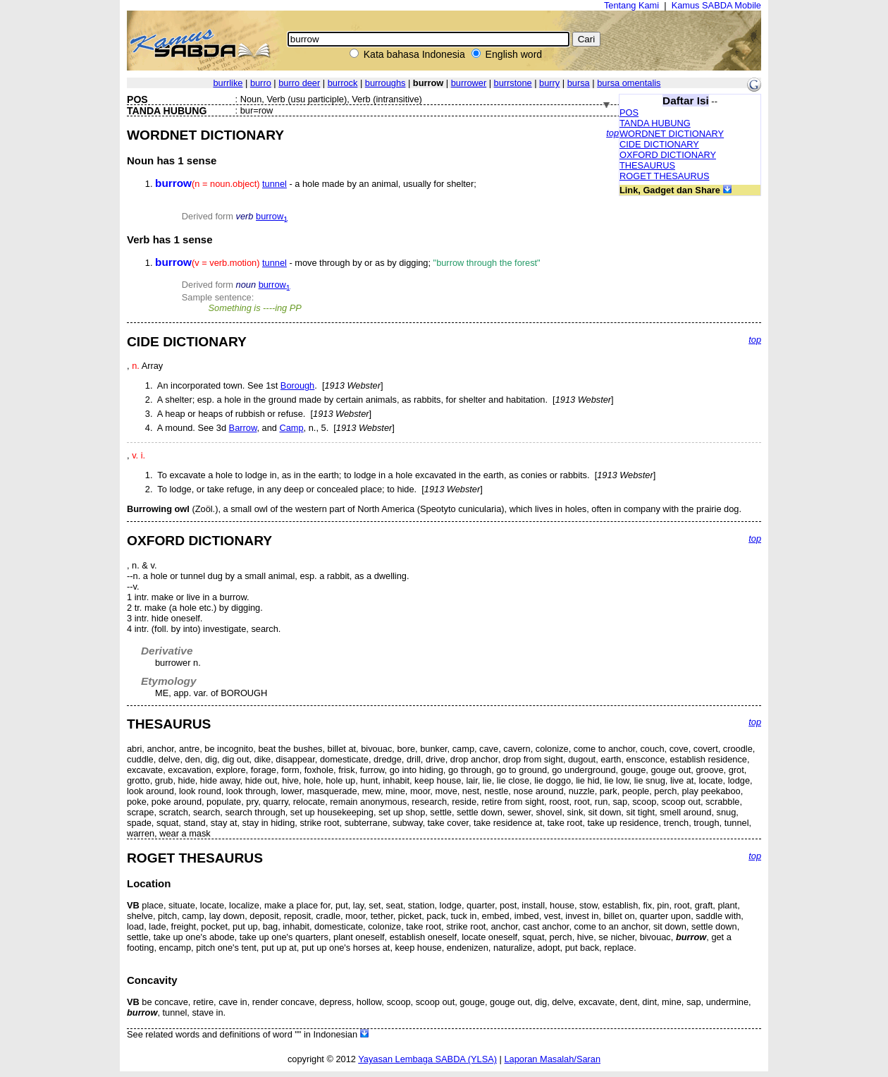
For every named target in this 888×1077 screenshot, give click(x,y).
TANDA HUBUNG (655, 123)
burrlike (227, 83)
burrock (343, 83)
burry (549, 83)
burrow (272, 216)
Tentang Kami (631, 5)
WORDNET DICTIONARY (671, 133)
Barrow (243, 427)
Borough (297, 385)
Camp (291, 427)
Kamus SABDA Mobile (716, 5)
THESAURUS (647, 165)
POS (629, 112)
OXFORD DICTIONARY (667, 155)
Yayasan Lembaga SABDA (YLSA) (427, 1059)
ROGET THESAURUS (664, 176)
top (612, 133)
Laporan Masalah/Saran (552, 1059)
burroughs (385, 83)
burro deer (299, 83)
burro (260, 83)
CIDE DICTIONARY (659, 144)
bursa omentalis (628, 83)
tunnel (274, 183)
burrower (469, 83)
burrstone (513, 83)
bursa (578, 83)
